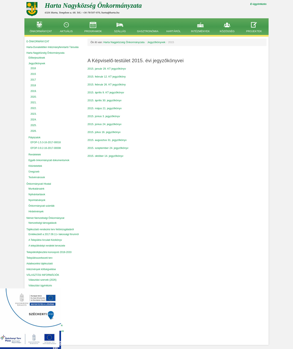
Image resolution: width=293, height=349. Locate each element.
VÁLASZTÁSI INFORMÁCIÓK (42, 275)
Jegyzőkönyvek (36, 63)
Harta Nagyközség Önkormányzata (45, 52)
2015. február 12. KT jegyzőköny (106, 76)
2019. (34, 91)
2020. (34, 96)
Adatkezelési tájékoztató (39, 263)
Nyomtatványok (36, 200)
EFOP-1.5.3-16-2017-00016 (46, 142)
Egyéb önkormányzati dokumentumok (48, 160)
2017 (33, 79)
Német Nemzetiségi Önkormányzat (45, 218)
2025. (34, 125)
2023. (34, 113)
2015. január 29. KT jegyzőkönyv (106, 68)
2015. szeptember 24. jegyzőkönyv (107, 147)
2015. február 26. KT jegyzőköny (106, 84)
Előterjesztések (36, 57)
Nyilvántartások (36, 194)
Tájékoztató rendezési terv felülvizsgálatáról (50, 229)
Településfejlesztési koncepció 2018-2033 (48, 252)
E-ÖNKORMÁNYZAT (37, 41)
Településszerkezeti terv (39, 257)
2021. (34, 102)
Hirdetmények (36, 211)
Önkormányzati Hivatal (38, 183)
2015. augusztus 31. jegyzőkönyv (107, 140)
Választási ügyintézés (40, 285)
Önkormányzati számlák (41, 205)
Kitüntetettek (35, 166)
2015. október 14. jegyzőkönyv (105, 155)
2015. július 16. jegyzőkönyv (104, 132)
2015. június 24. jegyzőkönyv (104, 124)
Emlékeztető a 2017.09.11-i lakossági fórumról (53, 234)
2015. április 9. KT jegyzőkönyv (105, 92)
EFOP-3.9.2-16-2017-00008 (46, 148)
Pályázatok (34, 137)
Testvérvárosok (36, 177)
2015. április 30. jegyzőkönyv (104, 100)
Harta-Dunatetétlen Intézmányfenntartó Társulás (52, 47)
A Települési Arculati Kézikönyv (45, 240)
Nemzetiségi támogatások (42, 222)
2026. (34, 131)
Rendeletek (34, 154)
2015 (33, 74)
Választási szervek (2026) (42, 279)
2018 (33, 85)
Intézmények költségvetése (41, 269)
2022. (34, 108)
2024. (34, 119)
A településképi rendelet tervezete (46, 245)
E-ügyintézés (258, 3)
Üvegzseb (33, 171)
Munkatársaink (36, 188)
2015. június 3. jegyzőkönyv (103, 116)
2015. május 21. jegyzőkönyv (104, 108)
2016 (33, 68)
